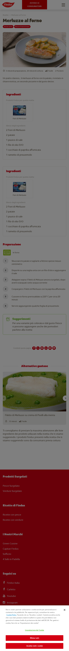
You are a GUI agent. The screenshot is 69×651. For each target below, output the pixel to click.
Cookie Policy (11, 615)
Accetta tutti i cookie (34, 646)
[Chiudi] (65, 610)
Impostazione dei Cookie (34, 630)
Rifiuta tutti (34, 638)
